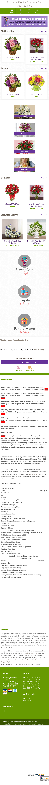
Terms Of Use (7, 728)
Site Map (42, 728)
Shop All (44, 31)
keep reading (39, 352)
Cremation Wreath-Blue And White (12, 244)
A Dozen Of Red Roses (12, 206)
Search (35, 13)
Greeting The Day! (36, 96)
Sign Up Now (24, 365)
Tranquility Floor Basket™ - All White (36, 244)
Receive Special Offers (25, 361)
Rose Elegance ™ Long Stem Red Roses (36, 59)
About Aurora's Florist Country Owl (14, 342)
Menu (14, 13)
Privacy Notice (18, 728)
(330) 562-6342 (24, 5)
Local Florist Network (31, 728)
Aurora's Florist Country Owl (24, 2)
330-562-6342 (33, 479)
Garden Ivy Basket (12, 58)
